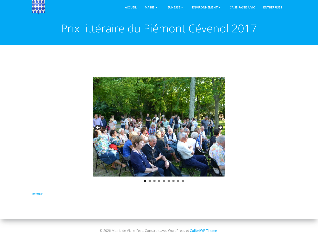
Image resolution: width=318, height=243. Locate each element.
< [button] (98, 128)
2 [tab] (150, 181)
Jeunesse (175, 7)
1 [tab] (145, 181)
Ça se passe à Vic (242, 7)
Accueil (131, 7)
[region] (159, 133)
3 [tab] (154, 181)
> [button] (220, 128)
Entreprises (272, 7)
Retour (37, 194)
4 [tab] (159, 181)
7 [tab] (173, 181)
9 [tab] (183, 181)
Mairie (151, 7)
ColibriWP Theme (203, 230)
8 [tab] (178, 181)
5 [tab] (164, 181)
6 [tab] (169, 181)
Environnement (207, 7)
